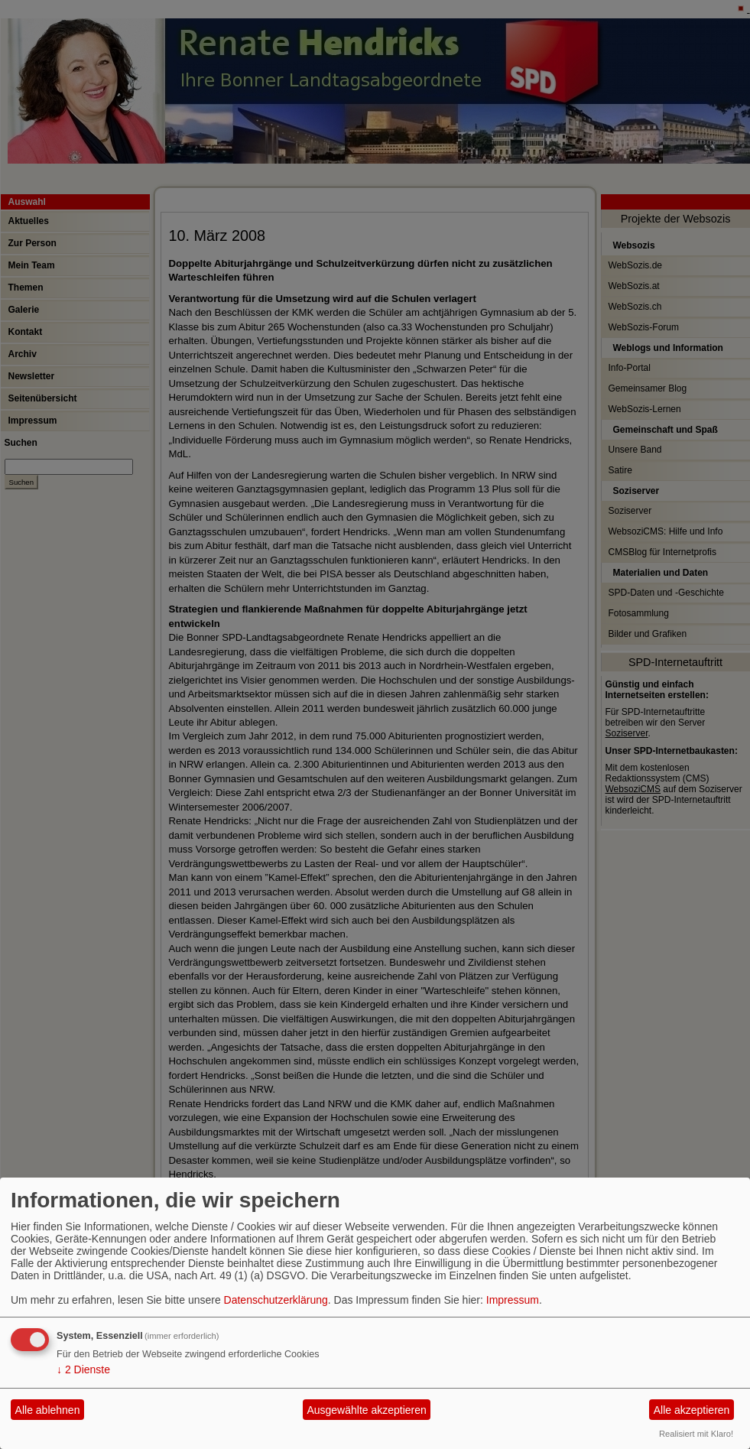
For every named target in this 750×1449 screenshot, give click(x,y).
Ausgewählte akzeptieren (366, 1410)
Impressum (512, 1300)
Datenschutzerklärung (276, 1300)
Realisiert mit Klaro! (696, 1433)
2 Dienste (83, 1369)
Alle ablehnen (47, 1410)
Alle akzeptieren (692, 1410)
